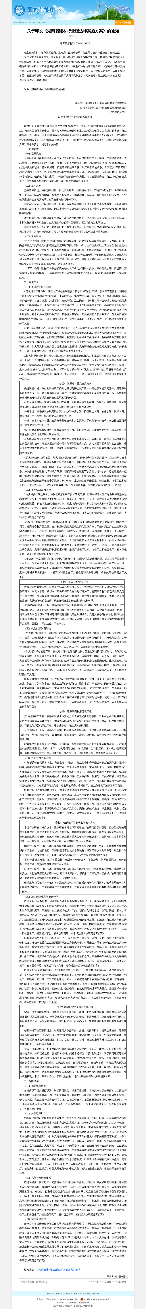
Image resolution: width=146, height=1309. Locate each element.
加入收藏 (68, 1293)
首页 (31, 22)
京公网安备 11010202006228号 (96, 1299)
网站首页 (51, 1293)
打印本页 (95, 1281)
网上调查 (77, 1293)
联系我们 (59, 1293)
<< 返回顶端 (120, 1281)
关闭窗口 (108, 1281)
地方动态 (38, 22)
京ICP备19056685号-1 (69, 1299)
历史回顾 (95, 1293)
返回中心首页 (125, 22)
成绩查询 (86, 1293)
